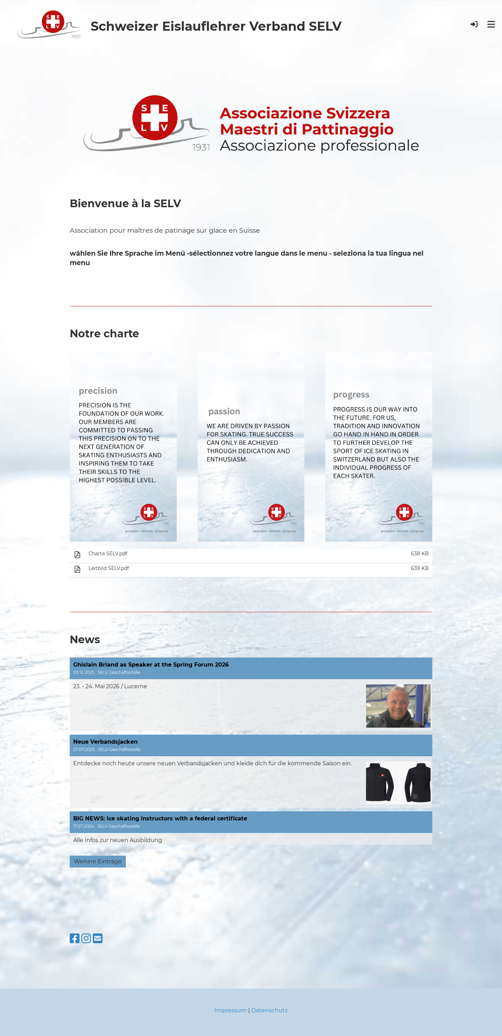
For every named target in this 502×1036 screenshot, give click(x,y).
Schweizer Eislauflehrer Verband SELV (216, 26)
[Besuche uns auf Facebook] (74, 938)
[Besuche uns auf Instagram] (86, 938)
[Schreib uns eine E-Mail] (97, 938)
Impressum (230, 1010)
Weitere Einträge (98, 861)
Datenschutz (269, 1010)
